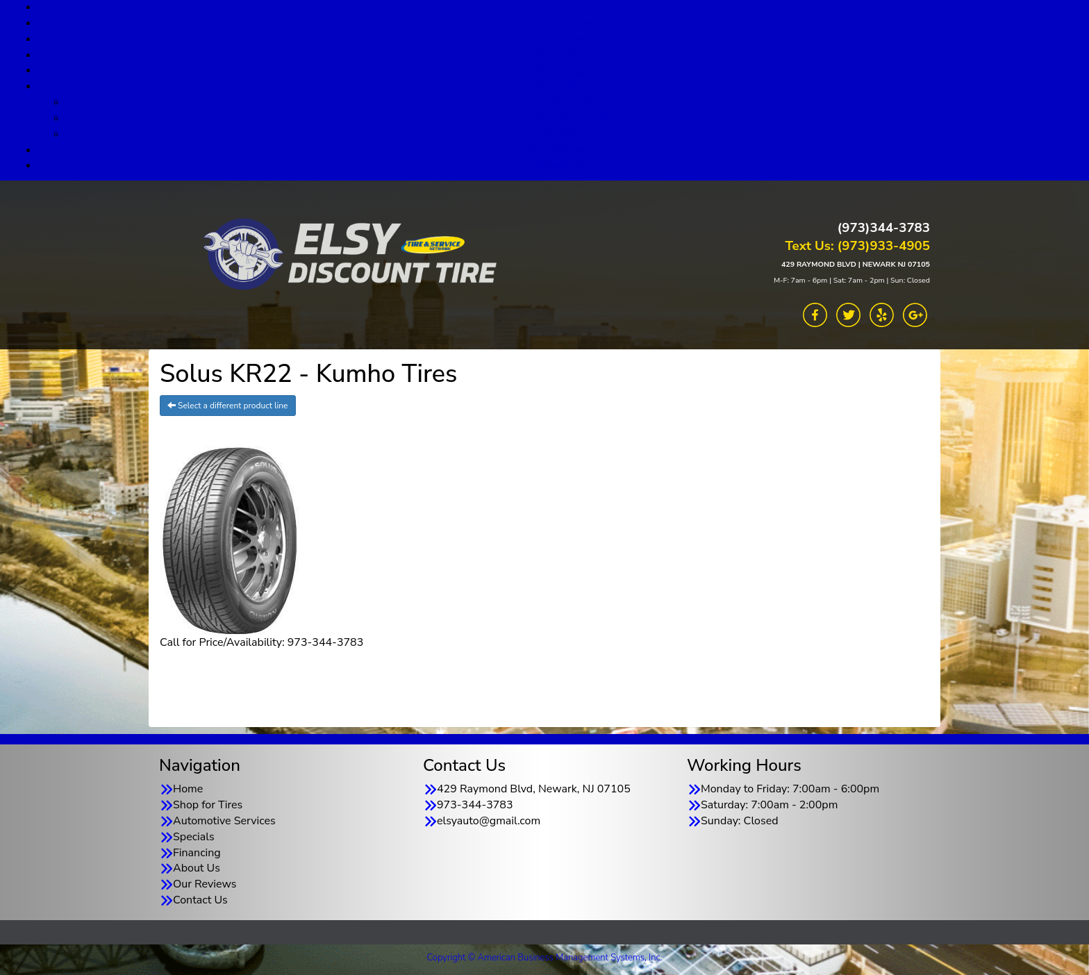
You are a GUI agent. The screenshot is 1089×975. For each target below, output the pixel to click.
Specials (558, 54)
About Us (558, 86)
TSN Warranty (572, 134)
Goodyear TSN (572, 118)
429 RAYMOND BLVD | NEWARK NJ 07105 (855, 264)
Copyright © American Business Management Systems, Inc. (545, 957)
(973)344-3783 (884, 228)
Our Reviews (558, 150)
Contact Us (558, 165)
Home (188, 789)
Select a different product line (227, 405)
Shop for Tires (558, 23)
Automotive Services (558, 39)
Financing (559, 70)
